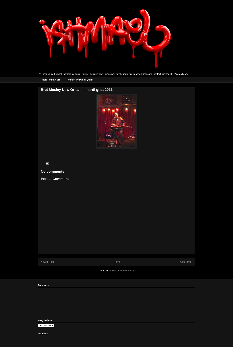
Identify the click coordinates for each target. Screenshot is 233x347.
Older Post (186, 261)
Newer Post (47, 261)
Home (117, 261)
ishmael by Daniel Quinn (80, 79)
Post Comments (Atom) (123, 270)
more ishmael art (51, 79)
